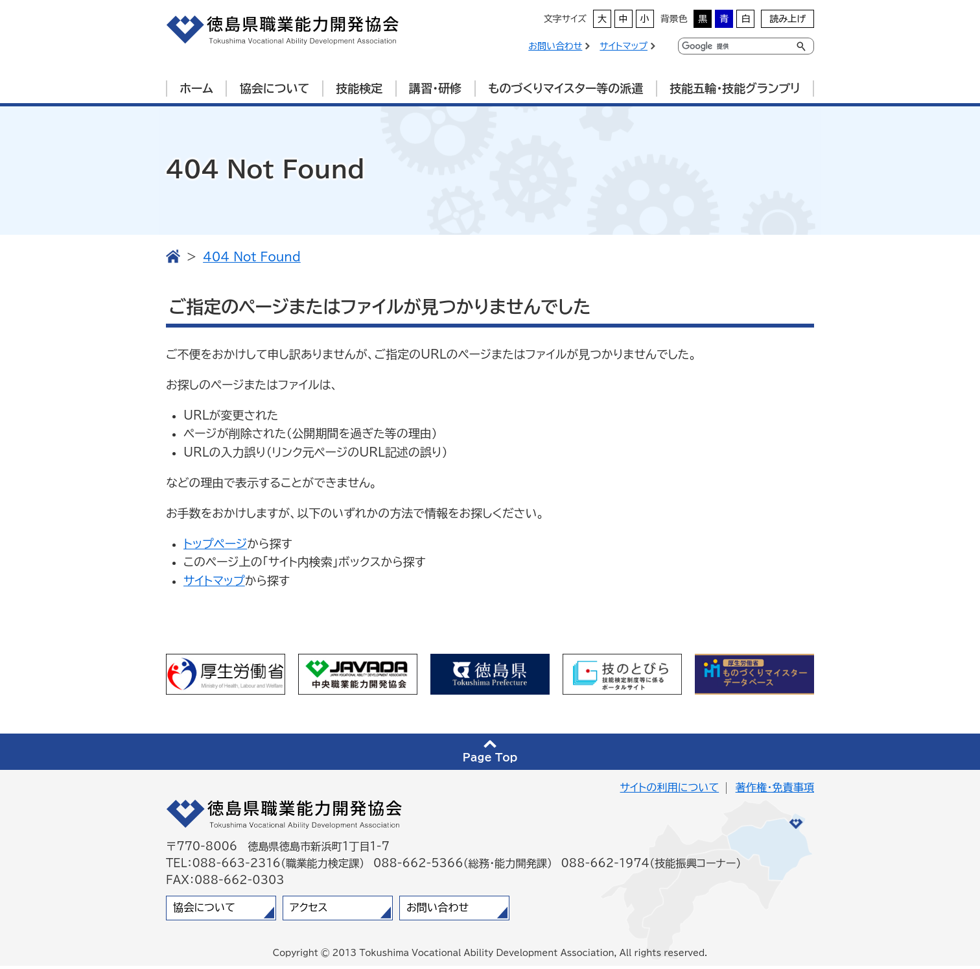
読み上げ (787, 18)
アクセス (309, 910)
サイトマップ (624, 46)
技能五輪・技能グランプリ (735, 88)
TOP (173, 259)
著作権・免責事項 (775, 790)
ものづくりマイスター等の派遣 (565, 88)
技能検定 (359, 88)
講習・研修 (435, 88)
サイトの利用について (669, 790)
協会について (275, 88)
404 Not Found (252, 260)
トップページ (215, 547)
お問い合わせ (555, 46)
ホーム (196, 88)
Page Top (490, 761)
